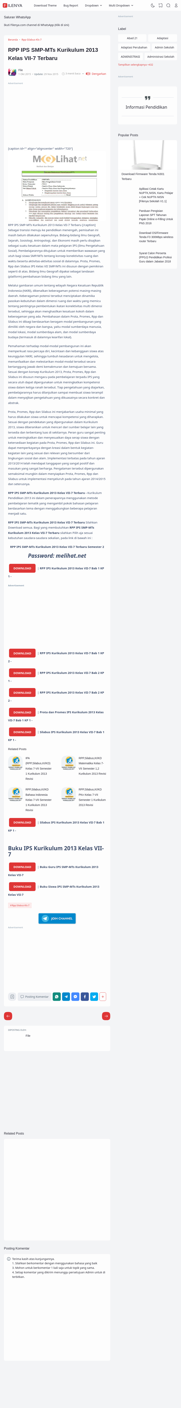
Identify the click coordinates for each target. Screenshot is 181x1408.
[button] (94, 73)
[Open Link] (176, 5)
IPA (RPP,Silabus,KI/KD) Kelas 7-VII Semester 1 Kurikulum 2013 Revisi (38, 768)
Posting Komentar (34, 997)
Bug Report (70, 5)
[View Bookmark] (160, 5)
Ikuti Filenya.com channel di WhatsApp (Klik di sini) (36, 25)
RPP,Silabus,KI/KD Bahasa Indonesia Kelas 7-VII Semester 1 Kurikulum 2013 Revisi (38, 800)
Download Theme (45, 5)
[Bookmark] (12, 997)
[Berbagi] (102, 996)
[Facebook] (85, 996)
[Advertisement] (57, 112)
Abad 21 (132, 38)
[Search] (168, 5)
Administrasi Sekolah (160, 56)
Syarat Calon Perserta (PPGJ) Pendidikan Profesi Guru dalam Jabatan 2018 (155, 257)
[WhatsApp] (57, 996)
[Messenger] (75, 996)
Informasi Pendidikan (146, 107)
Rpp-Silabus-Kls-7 (20, 905)
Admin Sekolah (164, 47)
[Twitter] (94, 996)
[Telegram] (66, 996)
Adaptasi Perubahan (134, 47)
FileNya (13, 5)
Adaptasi (162, 38)
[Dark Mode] (153, 5)
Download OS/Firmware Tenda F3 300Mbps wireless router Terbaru (156, 237)
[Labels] (147, 65)
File (28, 1035)
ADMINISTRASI (130, 56)
